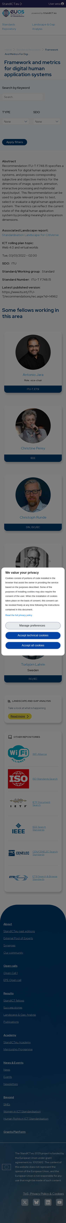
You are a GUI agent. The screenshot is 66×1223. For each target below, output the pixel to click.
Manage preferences (33, 625)
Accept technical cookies (33, 635)
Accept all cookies (33, 645)
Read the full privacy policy (19, 615)
